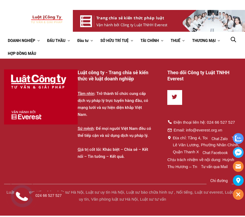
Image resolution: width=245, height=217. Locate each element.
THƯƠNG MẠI (204, 40)
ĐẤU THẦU (56, 40)
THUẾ (176, 40)
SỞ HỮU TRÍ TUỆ (114, 40)
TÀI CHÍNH (150, 40)
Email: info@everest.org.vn (194, 129)
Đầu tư (83, 40)
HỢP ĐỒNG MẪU (22, 53)
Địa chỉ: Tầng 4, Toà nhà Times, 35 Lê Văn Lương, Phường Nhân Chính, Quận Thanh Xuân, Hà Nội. (203, 144)
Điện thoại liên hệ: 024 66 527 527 (201, 122)
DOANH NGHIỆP (21, 40)
